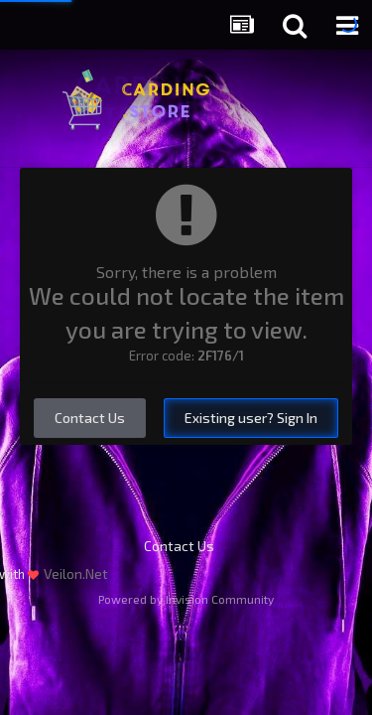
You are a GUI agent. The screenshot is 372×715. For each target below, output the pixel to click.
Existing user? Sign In (251, 417)
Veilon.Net (76, 573)
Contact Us (90, 417)
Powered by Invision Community (186, 599)
